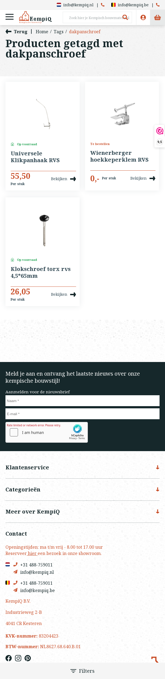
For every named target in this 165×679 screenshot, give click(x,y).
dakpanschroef (84, 32)
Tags (59, 32)
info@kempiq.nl (75, 5)
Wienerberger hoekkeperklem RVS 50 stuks (119, 156)
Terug (16, 31)
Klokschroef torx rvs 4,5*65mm (41, 272)
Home (42, 32)
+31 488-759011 (33, 564)
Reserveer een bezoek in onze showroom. (53, 553)
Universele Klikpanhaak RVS (35, 157)
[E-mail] (82, 413)
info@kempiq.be (130, 5)
